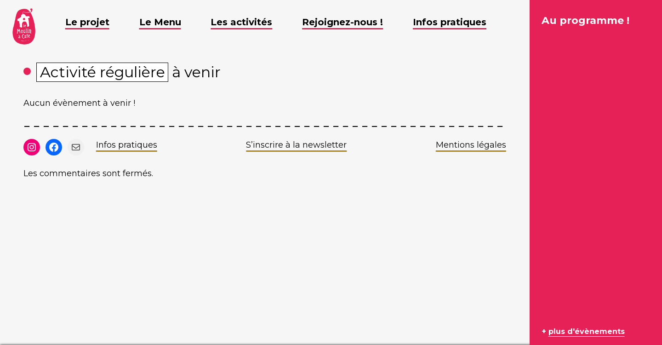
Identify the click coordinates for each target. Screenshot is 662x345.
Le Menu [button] (167, 22)
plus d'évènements (586, 331)
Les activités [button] (248, 22)
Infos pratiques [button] (456, 22)
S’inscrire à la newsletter (296, 145)
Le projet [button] (94, 22)
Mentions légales (471, 145)
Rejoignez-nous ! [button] (349, 22)
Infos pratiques (126, 145)
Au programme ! (585, 20)
